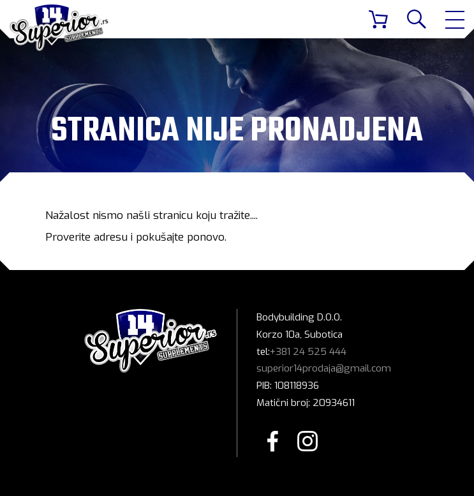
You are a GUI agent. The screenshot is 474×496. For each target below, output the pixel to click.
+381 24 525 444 (308, 351)
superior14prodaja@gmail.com (323, 368)
